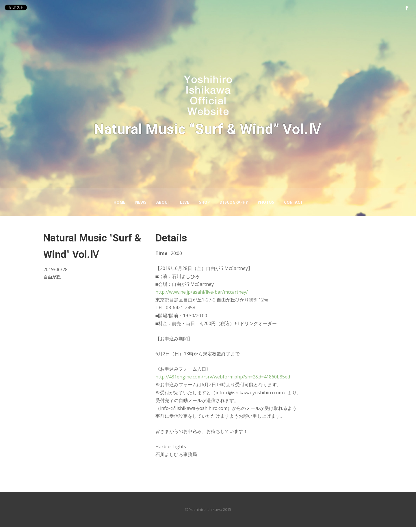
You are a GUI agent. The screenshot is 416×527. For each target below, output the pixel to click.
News (140, 202)
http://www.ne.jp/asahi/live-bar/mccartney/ (201, 292)
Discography (234, 202)
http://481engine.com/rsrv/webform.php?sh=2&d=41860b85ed (222, 377)
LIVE (184, 202)
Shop (204, 202)
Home (119, 202)
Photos (266, 202)
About (163, 202)
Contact (293, 202)
